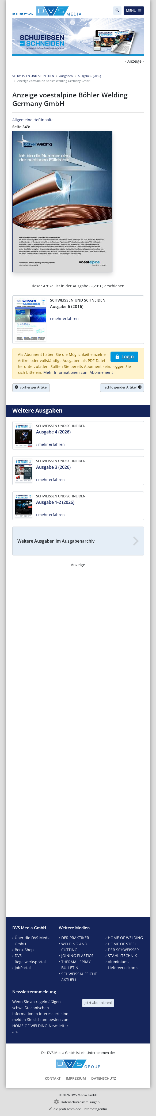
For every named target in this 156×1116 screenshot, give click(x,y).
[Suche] (117, 10)
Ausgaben (66, 76)
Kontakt (52, 1078)
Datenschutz (103, 1078)
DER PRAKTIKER (75, 937)
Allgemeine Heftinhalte (33, 119)
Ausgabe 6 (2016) (89, 76)
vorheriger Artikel (31, 387)
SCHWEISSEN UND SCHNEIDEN (33, 76)
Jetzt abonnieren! (98, 1002)
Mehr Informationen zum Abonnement (78, 372)
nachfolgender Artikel (122, 387)
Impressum (76, 1078)
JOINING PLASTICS (77, 955)
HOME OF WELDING (125, 937)
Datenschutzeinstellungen (80, 1102)
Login (124, 356)
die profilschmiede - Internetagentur (80, 1109)
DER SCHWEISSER (123, 949)
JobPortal (23, 967)
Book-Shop (24, 949)
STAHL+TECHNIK (122, 955)
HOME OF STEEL (122, 943)
